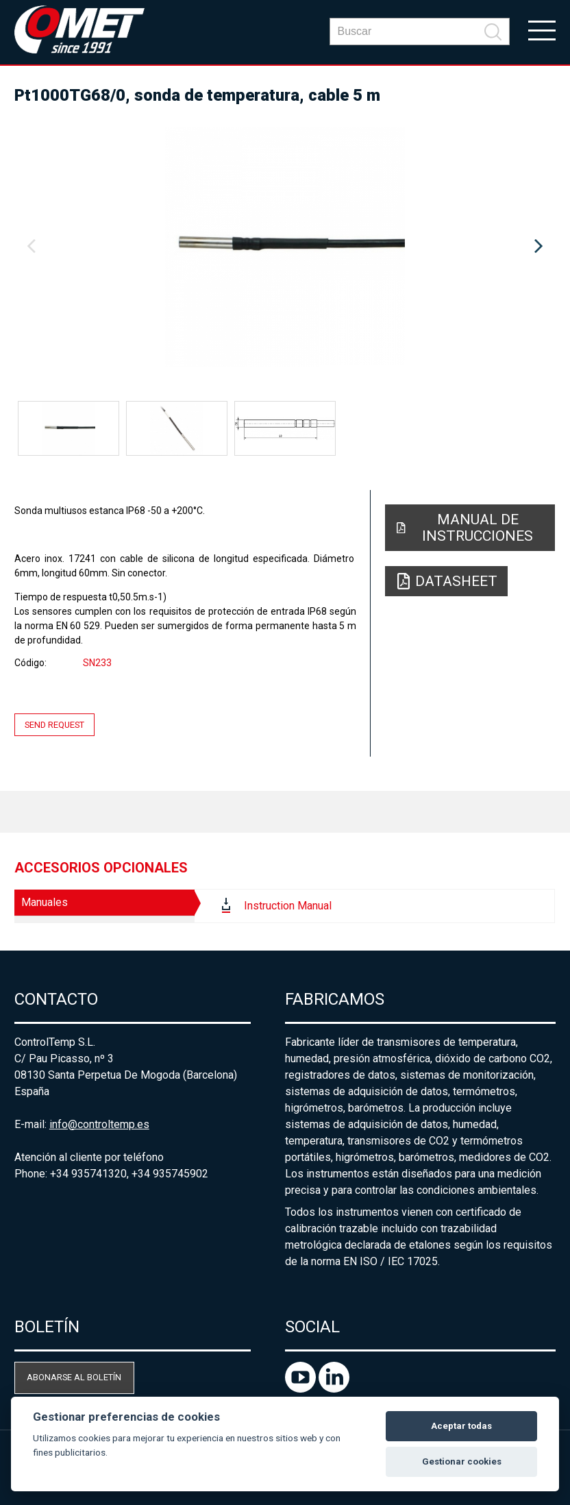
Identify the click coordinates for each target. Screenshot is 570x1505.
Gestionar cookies (461, 1461)
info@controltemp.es (99, 1124)
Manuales (44, 902)
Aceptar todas (461, 1426)
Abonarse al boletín (74, 1377)
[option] (285, 247)
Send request (54, 725)
